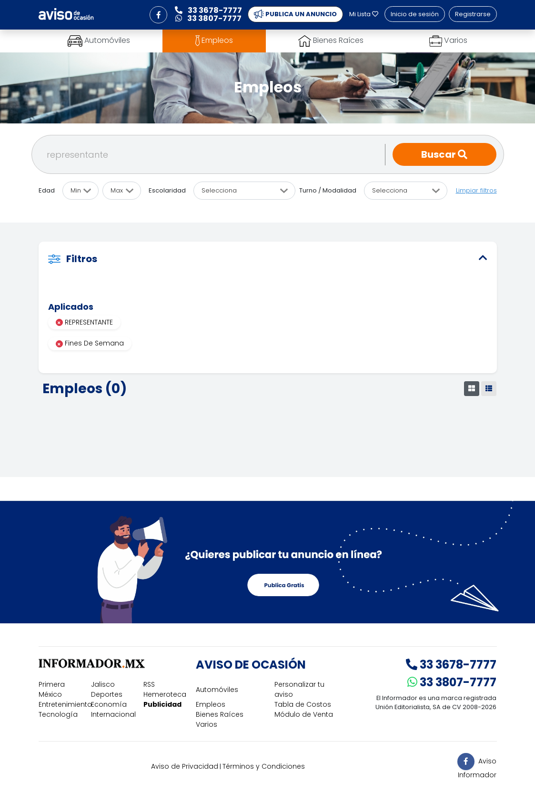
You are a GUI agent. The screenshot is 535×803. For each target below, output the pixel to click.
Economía (109, 704)
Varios (206, 724)
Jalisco (103, 684)
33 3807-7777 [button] (208, 18)
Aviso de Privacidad (184, 766)
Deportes (106, 694)
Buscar (444, 154)
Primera (52, 684)
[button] (158, 14)
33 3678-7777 (451, 664)
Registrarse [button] (473, 14)
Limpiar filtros (476, 190)
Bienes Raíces (219, 714)
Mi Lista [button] (363, 14)
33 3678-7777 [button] (208, 10)
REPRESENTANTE (84, 322)
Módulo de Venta (303, 714)
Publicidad (162, 704)
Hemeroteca (164, 694)
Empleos (210, 704)
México (50, 694)
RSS (149, 684)
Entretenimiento (65, 704)
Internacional (113, 714)
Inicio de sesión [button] (415, 14)
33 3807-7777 (451, 682)
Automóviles (217, 689)
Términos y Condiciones (263, 766)
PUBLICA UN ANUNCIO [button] (295, 14)
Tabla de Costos (302, 704)
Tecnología (58, 714)
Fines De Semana (90, 343)
